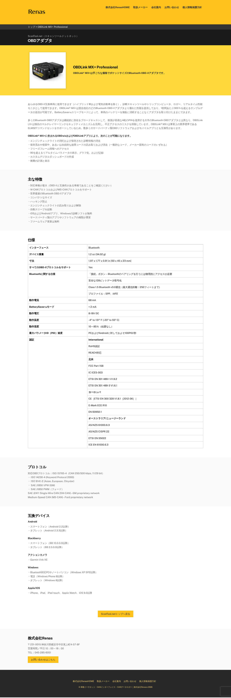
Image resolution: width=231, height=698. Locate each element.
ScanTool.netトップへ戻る (115, 614)
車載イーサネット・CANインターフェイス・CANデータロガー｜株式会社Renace (114, 687)
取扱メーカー (140, 7)
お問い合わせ (171, 7)
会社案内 (156, 7)
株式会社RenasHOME (118, 7)
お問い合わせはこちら (43, 660)
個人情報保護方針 (192, 7)
